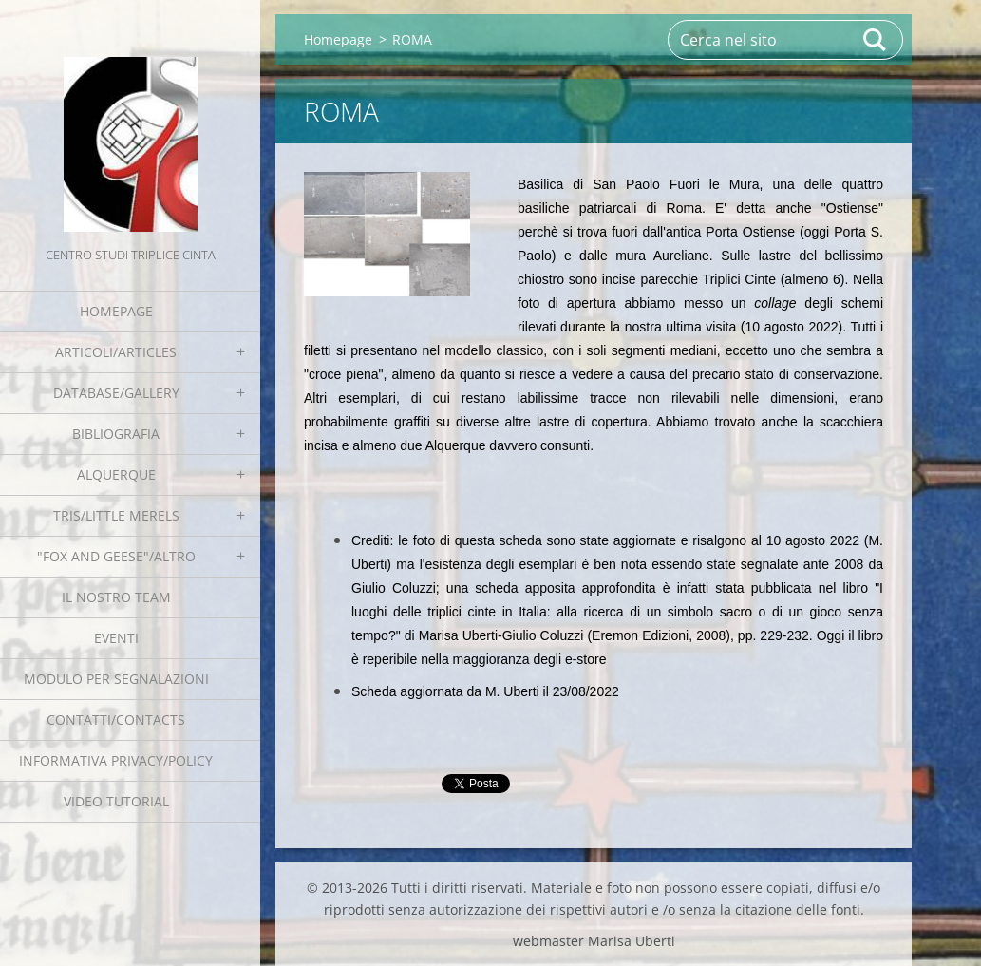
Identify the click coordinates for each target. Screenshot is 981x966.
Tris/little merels (116, 515)
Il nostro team (116, 597)
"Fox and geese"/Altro (116, 556)
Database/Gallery (116, 393)
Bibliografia (116, 434)
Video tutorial (116, 801)
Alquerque (116, 474)
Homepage (116, 311)
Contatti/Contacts (116, 719)
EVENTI (116, 638)
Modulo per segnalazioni (116, 679)
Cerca (875, 40)
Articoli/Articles (116, 352)
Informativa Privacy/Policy (116, 760)
